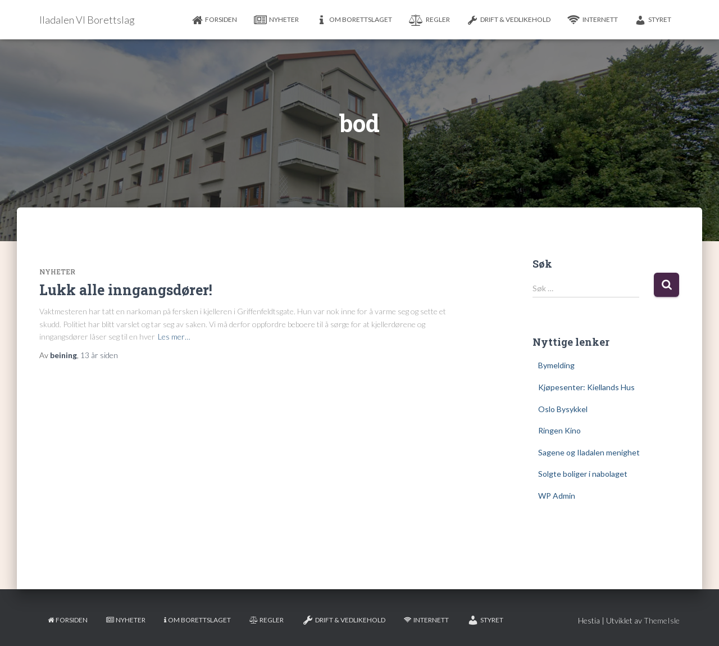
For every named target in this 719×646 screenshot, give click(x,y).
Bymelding (556, 365)
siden (99, 355)
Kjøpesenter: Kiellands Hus (586, 387)
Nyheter (276, 20)
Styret (653, 20)
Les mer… (174, 336)
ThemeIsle (662, 620)
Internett (592, 20)
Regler (429, 20)
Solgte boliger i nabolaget (582, 473)
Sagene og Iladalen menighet (589, 452)
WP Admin (556, 495)
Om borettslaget (354, 20)
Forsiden (214, 20)
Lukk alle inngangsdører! (125, 290)
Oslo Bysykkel (563, 409)
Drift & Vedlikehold (508, 20)
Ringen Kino (559, 430)
